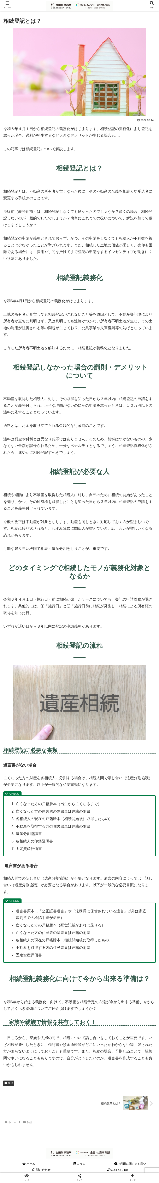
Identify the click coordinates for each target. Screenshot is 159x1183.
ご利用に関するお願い (130, 1163)
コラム (79, 1163)
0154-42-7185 (117, 1169)
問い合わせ (41, 1169)
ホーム (28, 1163)
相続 (9, 1083)
